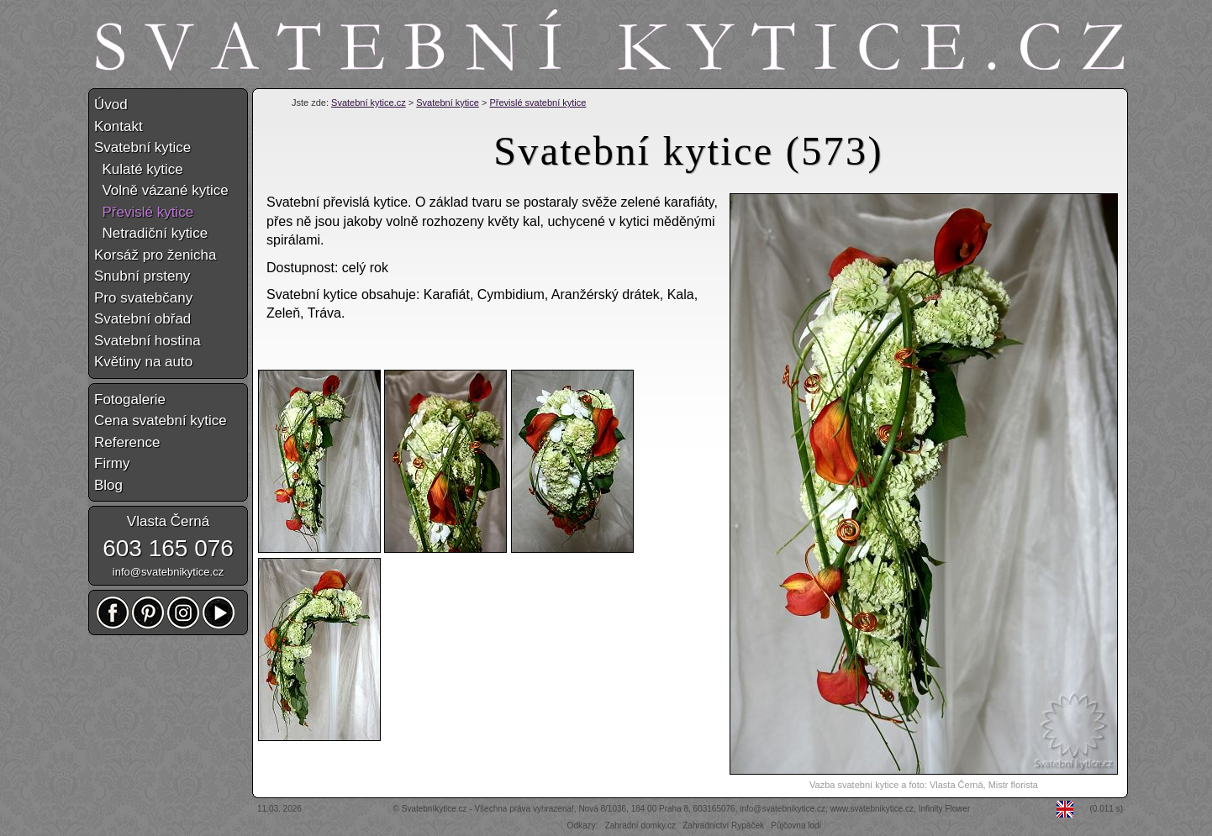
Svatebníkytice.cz (434, 808)
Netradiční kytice (151, 233)
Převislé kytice (143, 212)
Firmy (111, 463)
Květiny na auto (143, 362)
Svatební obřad (142, 319)
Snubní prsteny (142, 276)
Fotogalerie (130, 399)
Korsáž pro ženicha (155, 255)
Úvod (111, 105)
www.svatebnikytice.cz (872, 808)
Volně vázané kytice (161, 190)
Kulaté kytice (138, 169)
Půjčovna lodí (796, 825)
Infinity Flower (945, 808)
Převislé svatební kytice (537, 102)
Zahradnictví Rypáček (723, 825)
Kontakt (118, 126)
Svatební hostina (147, 341)
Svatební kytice (447, 102)
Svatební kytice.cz (368, 102)
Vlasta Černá (168, 521)
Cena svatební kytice (160, 421)
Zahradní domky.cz (640, 825)
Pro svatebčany (143, 298)
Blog (108, 485)
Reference (127, 442)
